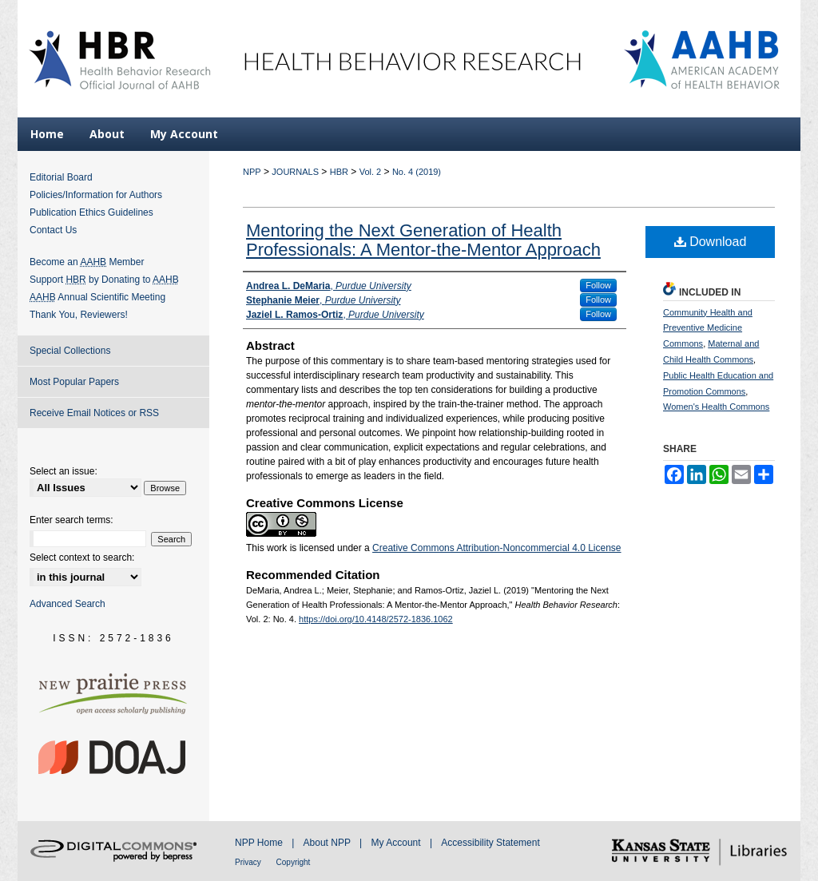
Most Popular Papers (74, 381)
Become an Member (87, 262)
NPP (252, 172)
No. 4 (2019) (416, 172)
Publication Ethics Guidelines (91, 212)
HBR (339, 172)
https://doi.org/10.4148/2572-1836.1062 (376, 619)
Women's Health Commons (716, 406)
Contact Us (53, 230)
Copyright (293, 862)
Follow (598, 285)
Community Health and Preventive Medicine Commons (707, 328)
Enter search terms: (71, 520)
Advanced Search (67, 603)
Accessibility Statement (490, 842)
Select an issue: (63, 471)
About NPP (328, 842)
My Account (397, 842)
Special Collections (70, 350)
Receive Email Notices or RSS (94, 413)
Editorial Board (61, 177)
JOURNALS (295, 172)
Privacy (249, 862)
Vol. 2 (370, 172)
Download (710, 241)
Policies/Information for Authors (96, 194)
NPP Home (260, 842)
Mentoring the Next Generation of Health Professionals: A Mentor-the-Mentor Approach (423, 240)
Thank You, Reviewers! (79, 314)
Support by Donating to (104, 279)
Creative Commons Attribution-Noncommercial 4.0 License (496, 548)
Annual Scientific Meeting (97, 297)
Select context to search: (82, 557)
